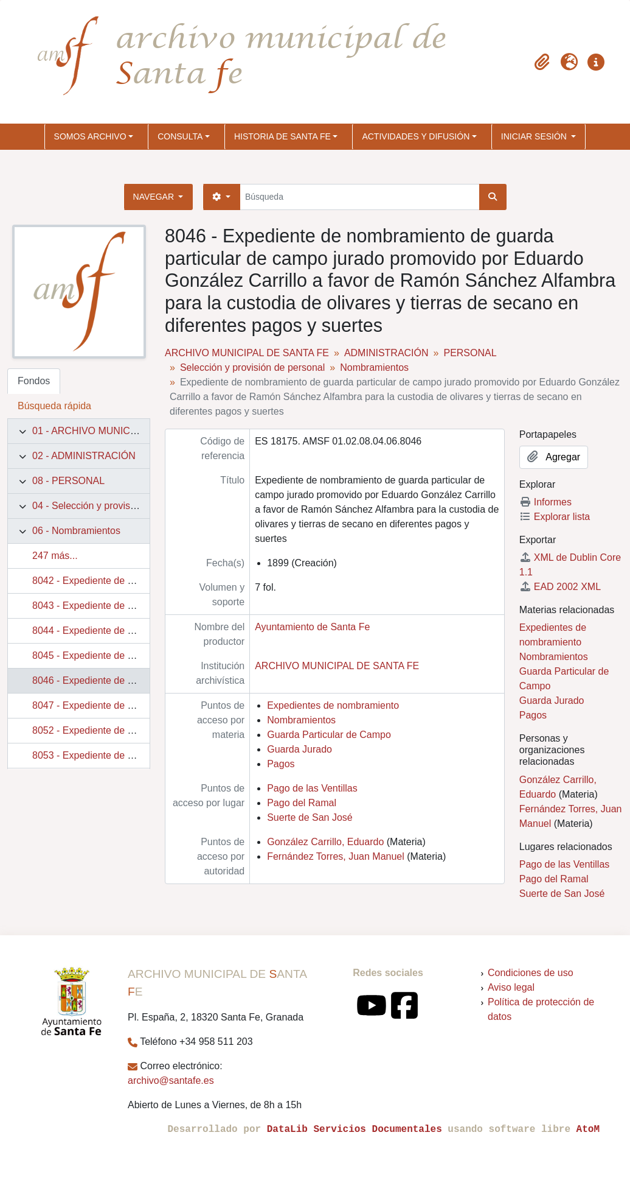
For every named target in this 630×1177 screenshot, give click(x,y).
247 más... (55, 555)
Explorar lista (554, 516)
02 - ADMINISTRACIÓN (84, 456)
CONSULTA (180, 136)
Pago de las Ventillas (312, 788)
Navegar (154, 197)
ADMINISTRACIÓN (386, 353)
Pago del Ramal (301, 803)
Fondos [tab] (34, 381)
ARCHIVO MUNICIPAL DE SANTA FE (247, 353)
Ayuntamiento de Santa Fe (312, 627)
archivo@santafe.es (171, 1080)
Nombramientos (374, 367)
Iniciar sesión (535, 136)
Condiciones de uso (530, 973)
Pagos (280, 764)
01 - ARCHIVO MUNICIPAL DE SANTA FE (123, 431)
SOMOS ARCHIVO (90, 136)
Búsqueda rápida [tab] (54, 406)
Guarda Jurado (299, 749)
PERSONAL (469, 353)
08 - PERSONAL (68, 481)
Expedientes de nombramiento (333, 705)
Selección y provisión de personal (252, 367)
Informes (545, 502)
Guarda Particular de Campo (329, 734)
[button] (542, 62)
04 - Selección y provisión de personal (114, 506)
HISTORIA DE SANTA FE (282, 136)
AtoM (588, 1129)
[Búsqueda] (360, 197)
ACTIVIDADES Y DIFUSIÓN (415, 136)
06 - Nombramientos (76, 530)
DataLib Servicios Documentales (354, 1129)
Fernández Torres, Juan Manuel (335, 856)
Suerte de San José (310, 817)
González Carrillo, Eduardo (325, 842)
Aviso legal (511, 987)
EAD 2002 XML (560, 586)
